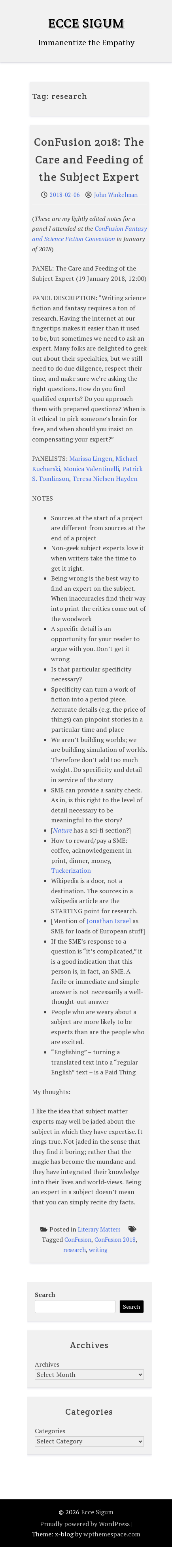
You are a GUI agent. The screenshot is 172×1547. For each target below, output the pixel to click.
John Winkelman (116, 194)
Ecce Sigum (86, 23)
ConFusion (77, 1239)
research (74, 1250)
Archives (47, 1364)
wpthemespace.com (111, 1534)
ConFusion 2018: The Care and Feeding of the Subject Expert (89, 159)
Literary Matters (99, 1229)
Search (45, 1294)
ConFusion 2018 (115, 1239)
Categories (50, 1430)
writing (98, 1250)
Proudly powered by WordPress (85, 1523)
